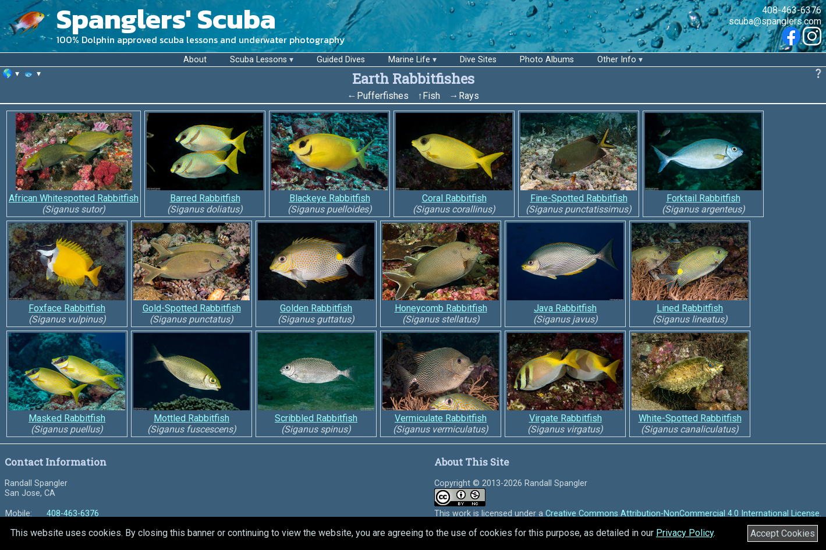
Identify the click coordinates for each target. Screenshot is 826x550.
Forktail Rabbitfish (703, 198)
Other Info (616, 60)
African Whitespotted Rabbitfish (74, 198)
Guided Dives (341, 60)
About (195, 60)
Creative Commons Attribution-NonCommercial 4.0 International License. (683, 514)
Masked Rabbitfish (67, 418)
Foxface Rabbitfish (67, 308)
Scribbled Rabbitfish (316, 418)
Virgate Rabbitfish (565, 418)
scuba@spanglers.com (775, 21)
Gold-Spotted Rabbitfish (192, 308)
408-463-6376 (791, 10)
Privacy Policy (685, 532)
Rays (469, 95)
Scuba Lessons (258, 60)
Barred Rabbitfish (205, 198)
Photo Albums (547, 60)
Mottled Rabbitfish (191, 418)
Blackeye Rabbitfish (329, 198)
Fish (431, 95)
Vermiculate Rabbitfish (441, 418)
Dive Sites (478, 60)
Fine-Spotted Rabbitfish (579, 198)
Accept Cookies (782, 533)
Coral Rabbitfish (454, 198)
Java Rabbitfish (565, 308)
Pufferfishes (383, 95)
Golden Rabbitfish (316, 308)
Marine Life (409, 60)
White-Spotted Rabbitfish (690, 418)
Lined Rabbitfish (690, 308)
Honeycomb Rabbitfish (441, 308)
